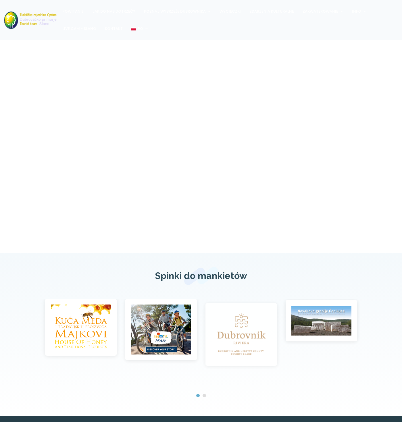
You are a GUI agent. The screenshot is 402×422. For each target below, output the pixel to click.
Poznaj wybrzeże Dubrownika (175, 11)
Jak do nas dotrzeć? (113, 11)
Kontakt (114, 28)
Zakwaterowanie (320, 11)
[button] (198, 395)
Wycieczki (230, 11)
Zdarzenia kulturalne (271, 11)
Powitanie (73, 11)
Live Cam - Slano (79, 28)
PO (137, 28)
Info (356, 11)
